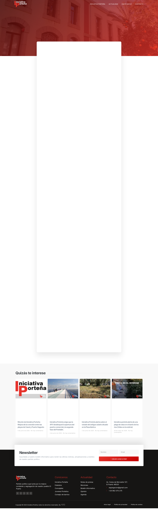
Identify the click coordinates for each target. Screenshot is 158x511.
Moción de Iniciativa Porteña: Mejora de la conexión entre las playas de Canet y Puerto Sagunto (31, 427)
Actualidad (113, 4)
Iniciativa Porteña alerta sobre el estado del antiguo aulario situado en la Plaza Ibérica (95, 427)
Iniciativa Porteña (97, 4)
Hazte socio (127, 4)
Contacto (139, 4)
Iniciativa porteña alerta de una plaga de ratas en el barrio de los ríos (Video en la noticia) (126, 427)
